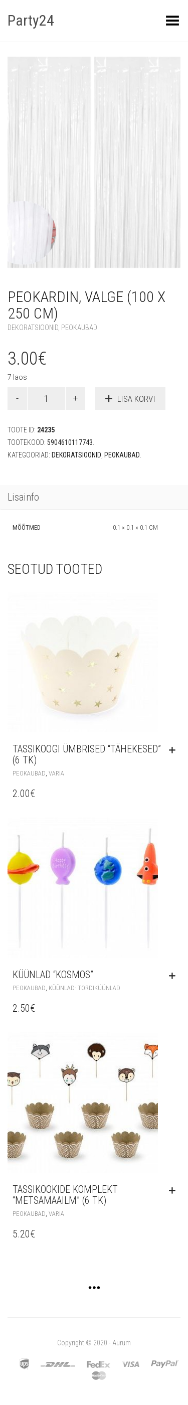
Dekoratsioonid (33, 328)
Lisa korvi (136, 399)
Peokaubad (79, 328)
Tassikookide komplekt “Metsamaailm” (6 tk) (65, 1194)
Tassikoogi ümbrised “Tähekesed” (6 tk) (87, 754)
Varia (56, 773)
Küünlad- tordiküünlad (84, 988)
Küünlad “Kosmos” (53, 975)
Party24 (31, 20)
